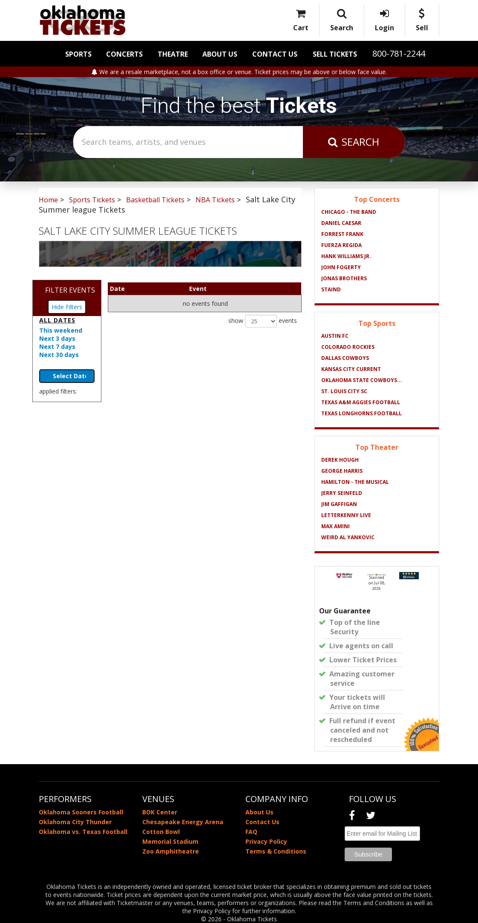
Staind (331, 289)
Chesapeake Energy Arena (182, 822)
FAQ (251, 832)
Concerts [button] (124, 54)
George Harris (342, 470)
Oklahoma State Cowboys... (361, 380)
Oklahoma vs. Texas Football (83, 832)
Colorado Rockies (347, 347)
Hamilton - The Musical (355, 482)
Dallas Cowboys (345, 358)
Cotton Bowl (161, 832)
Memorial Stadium (170, 841)
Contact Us (274, 54)
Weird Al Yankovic (347, 537)
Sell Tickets (335, 54)
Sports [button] (78, 54)
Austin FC (334, 335)
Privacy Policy (266, 841)
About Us (219, 54)
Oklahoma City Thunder (75, 822)
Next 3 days (57, 338)
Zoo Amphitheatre (170, 851)
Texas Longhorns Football (361, 413)
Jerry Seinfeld (341, 493)
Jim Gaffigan (339, 504)
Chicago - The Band (348, 212)
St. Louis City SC (344, 391)
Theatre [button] (173, 54)
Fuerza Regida (341, 245)
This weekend (60, 330)
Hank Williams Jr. (346, 256)
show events (262, 321)
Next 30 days (59, 355)
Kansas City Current (351, 369)
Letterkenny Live (346, 515)
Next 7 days (57, 346)
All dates (57, 320)
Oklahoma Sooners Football (81, 812)
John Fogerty (341, 267)
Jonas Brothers (344, 278)
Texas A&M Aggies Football (360, 402)
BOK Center (159, 812)
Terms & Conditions (275, 851)
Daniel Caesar (341, 223)
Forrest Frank (342, 234)
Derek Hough (340, 459)
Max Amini (335, 526)
